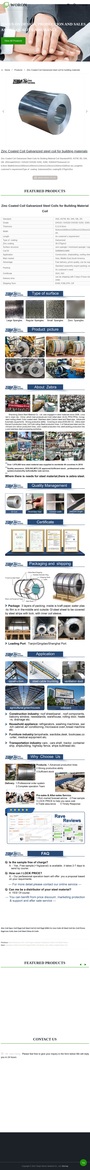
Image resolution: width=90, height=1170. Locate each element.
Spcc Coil (13, 928)
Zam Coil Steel (20, 931)
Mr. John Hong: (11, 1069)
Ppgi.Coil (21, 928)
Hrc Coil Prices (79, 928)
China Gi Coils (33, 931)
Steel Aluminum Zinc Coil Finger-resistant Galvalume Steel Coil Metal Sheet (38, 942)
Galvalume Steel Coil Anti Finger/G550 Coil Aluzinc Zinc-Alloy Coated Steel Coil (36, 945)
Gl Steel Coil (67, 928)
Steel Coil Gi (31, 928)
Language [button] (83, 5)
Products (18, 70)
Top (83, 1163)
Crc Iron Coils (55, 928)
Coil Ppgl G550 (43, 928)
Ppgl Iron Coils (7, 931)
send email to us (45, 178)
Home (7, 70)
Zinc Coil (4, 928)
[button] (68, 5)
